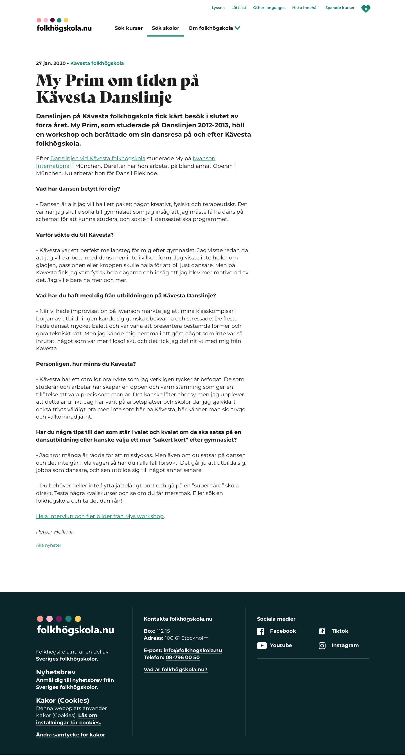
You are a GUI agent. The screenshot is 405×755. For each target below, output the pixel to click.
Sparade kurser (340, 7)
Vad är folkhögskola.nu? (176, 669)
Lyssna (218, 7)
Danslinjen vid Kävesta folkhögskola (97, 158)
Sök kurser (129, 28)
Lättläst (238, 7)
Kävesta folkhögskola (97, 63)
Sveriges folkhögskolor (66, 659)
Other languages (269, 7)
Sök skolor (165, 28)
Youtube (274, 645)
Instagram (339, 645)
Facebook (276, 631)
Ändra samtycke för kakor (70, 735)
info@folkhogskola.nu (193, 650)
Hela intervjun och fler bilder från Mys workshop (100, 516)
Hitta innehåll (305, 7)
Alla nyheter (48, 545)
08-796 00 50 (183, 657)
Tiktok (333, 631)
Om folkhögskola (214, 28)
